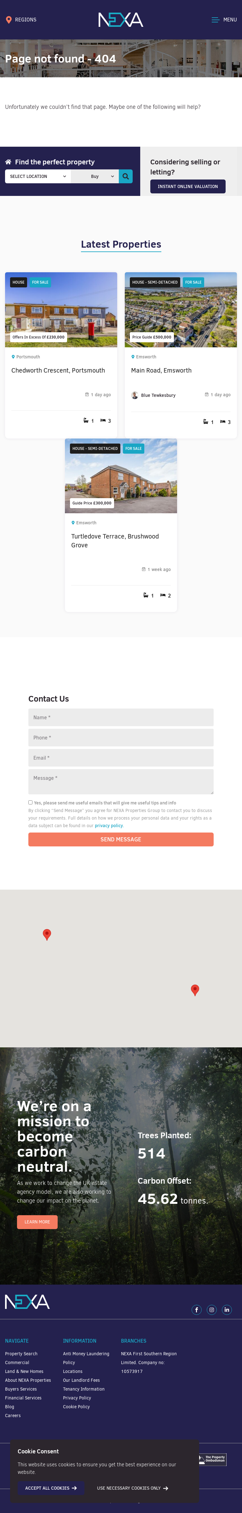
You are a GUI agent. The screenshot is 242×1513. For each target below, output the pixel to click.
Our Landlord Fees (81, 1380)
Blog (9, 1407)
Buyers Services (21, 1389)
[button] (195, 990)
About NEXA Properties (28, 1380)
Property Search (21, 1354)
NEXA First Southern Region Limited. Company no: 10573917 (149, 1363)
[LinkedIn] (227, 1310)
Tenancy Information (84, 1389)
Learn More (37, 1222)
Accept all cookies (51, 1488)
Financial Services (23, 1398)
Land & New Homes (24, 1372)
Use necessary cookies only (132, 1488)
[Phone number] (121, 737)
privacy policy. (109, 825)
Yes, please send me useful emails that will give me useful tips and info (102, 803)
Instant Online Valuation (188, 186)
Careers (13, 1416)
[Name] (121, 717)
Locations (73, 1372)
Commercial (17, 1363)
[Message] (121, 781)
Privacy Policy (77, 1398)
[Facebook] (197, 1310)
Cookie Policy (76, 1407)
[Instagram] (212, 1310)
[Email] (121, 758)
